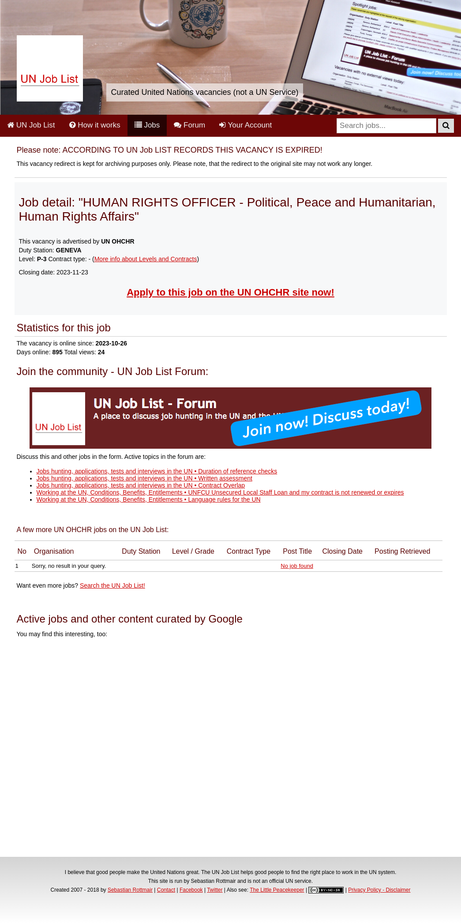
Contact (166, 890)
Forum (189, 125)
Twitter (214, 890)
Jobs (147, 125)
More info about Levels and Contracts (145, 259)
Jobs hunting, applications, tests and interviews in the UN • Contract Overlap (141, 485)
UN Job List (31, 125)
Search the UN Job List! (112, 585)
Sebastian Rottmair (130, 890)
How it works (94, 125)
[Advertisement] (231, 749)
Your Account (245, 125)
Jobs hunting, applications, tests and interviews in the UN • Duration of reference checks (157, 471)
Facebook (191, 890)
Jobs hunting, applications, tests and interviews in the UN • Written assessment (144, 478)
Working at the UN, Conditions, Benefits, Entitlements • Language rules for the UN (149, 499)
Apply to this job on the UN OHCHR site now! (230, 292)
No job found (297, 566)
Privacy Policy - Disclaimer (379, 890)
